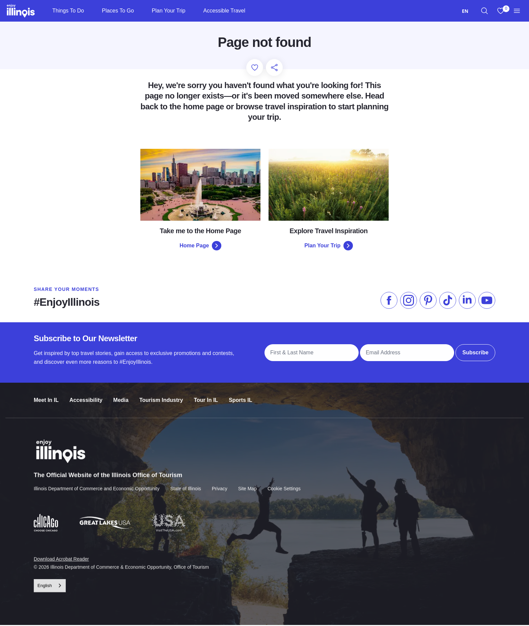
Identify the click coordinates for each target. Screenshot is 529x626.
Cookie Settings (284, 484)
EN (465, 11)
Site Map (247, 484)
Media (121, 397)
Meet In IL (46, 397)
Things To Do (68, 10)
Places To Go (118, 10)
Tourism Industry (161, 397)
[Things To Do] (89, 10)
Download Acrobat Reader (61, 554)
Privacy (219, 484)
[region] (484, 10)
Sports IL (240, 397)
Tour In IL (206, 397)
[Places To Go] (139, 10)
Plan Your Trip (169, 10)
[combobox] (465, 11)
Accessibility (86, 397)
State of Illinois (185, 484)
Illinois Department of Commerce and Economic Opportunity (97, 484)
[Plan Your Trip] (191, 10)
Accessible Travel (224, 10)
